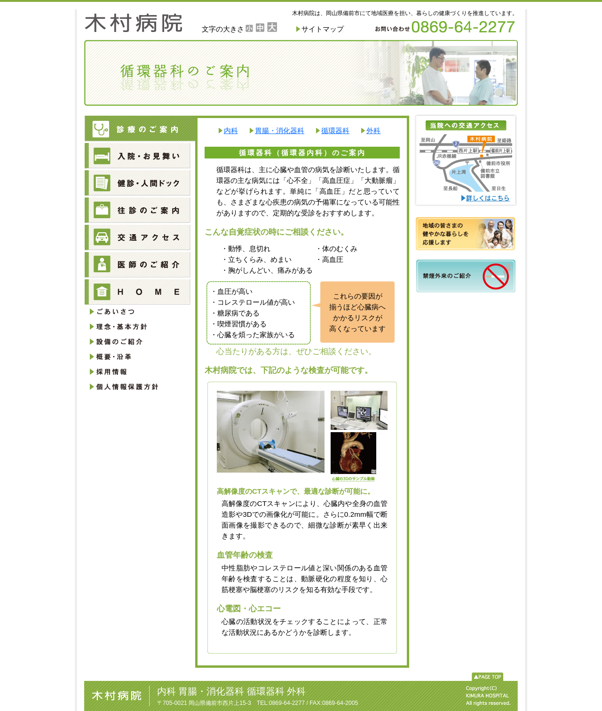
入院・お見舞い (140, 156)
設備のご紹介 (137, 342)
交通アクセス (140, 238)
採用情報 (137, 371)
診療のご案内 (140, 129)
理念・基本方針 (137, 327)
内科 (231, 130)
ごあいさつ (137, 313)
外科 (373, 130)
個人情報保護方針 (137, 385)
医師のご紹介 (140, 265)
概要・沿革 (137, 356)
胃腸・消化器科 (279, 130)
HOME (140, 293)
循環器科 (335, 130)
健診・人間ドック (140, 184)
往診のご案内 (140, 211)
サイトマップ (322, 29)
